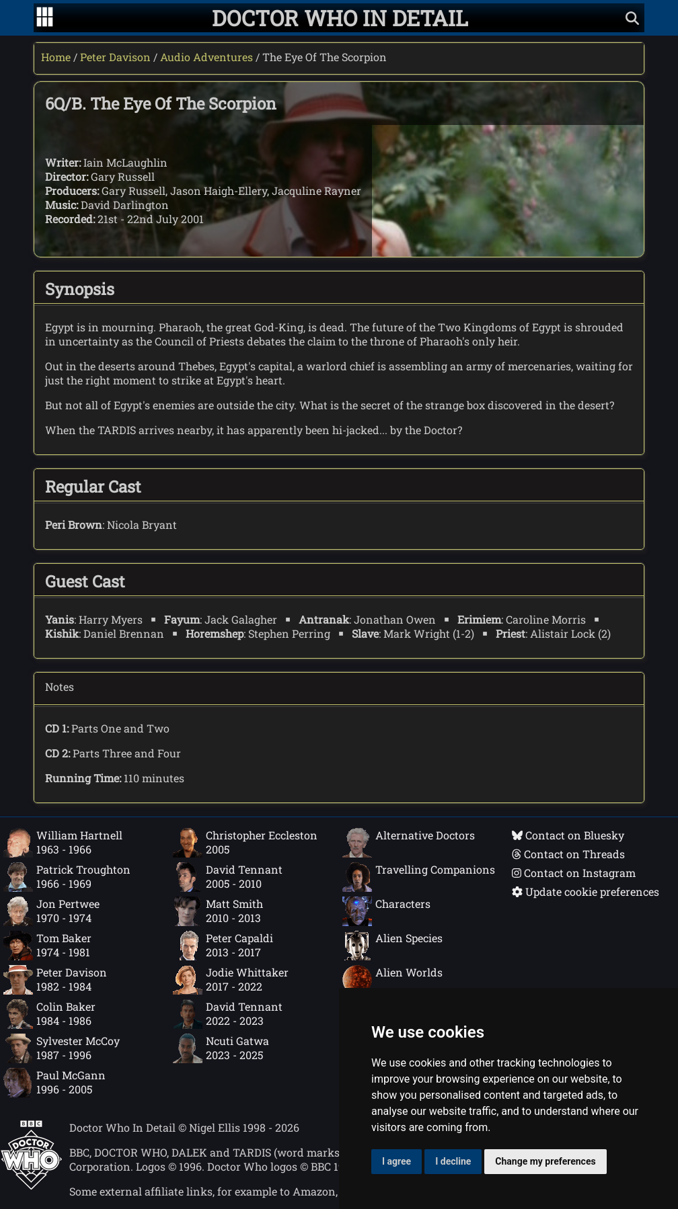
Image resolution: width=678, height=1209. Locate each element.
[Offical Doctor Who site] (31, 1186)
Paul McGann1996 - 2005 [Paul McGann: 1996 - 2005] (54, 1082)
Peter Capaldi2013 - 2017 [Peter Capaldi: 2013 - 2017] (223, 945)
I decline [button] (453, 1161)
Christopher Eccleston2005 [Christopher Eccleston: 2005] (245, 843)
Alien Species (392, 945)
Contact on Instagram (574, 873)
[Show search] (632, 17)
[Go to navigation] (45, 18)
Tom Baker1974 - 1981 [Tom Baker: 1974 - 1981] (47, 945)
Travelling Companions (418, 877)
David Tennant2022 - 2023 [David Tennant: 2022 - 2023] (227, 1014)
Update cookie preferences (585, 891)
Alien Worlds (392, 980)
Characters (386, 911)
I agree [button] (396, 1161)
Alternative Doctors (408, 843)
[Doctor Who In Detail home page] (340, 17)
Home (56, 57)
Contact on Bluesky (568, 835)
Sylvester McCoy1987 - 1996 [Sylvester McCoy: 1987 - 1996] (61, 1048)
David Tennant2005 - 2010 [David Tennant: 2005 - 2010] (227, 877)
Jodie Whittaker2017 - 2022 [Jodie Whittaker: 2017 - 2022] (231, 980)
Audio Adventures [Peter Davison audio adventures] (206, 57)
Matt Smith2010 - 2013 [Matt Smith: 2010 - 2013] (218, 911)
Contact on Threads (568, 854)
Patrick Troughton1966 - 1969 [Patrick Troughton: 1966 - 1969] (66, 877)
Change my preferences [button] (545, 1161)
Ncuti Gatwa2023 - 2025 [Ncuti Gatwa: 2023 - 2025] (221, 1048)
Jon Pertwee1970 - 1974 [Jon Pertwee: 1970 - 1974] (51, 911)
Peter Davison (115, 57)
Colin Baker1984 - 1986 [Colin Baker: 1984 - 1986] (49, 1014)
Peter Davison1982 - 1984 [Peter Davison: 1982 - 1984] (55, 980)
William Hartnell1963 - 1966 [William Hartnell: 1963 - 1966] (62, 843)
